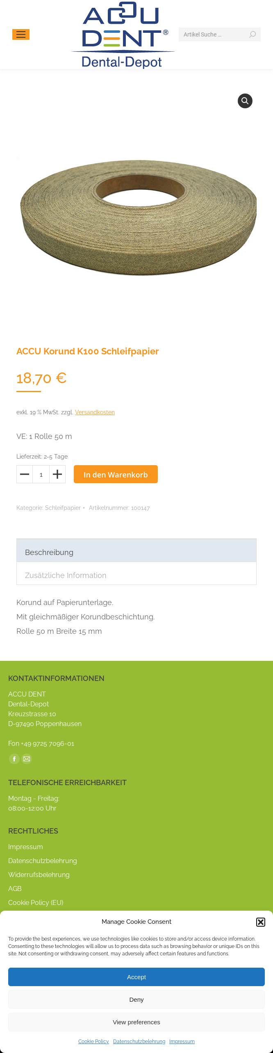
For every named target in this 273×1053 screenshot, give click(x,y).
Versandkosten (95, 412)
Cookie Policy (93, 1041)
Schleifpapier (63, 508)
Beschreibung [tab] (49, 552)
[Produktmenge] (41, 474)
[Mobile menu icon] (21, 34)
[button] (261, 922)
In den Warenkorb (116, 475)
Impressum (182, 1041)
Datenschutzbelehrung (139, 1041)
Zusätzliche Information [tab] (66, 575)
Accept (136, 976)
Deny (136, 999)
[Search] (220, 34)
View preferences (136, 1022)
